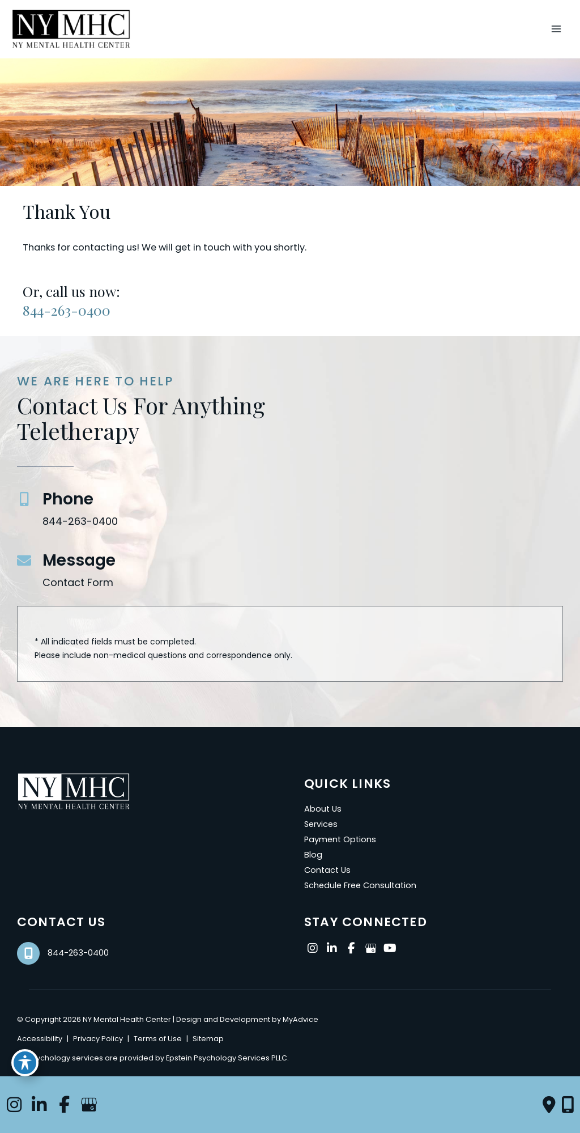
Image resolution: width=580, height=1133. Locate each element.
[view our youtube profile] (389, 948)
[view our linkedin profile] (331, 948)
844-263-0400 (66, 309)
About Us (323, 808)
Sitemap (208, 1038)
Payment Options (340, 839)
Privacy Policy (98, 1038)
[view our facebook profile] (351, 948)
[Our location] (567, 1104)
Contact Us (327, 870)
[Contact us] (549, 1104)
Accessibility (39, 1038)
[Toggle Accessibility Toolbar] (25, 1062)
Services (321, 824)
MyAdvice (299, 1019)
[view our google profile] (370, 948)
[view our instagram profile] (312, 948)
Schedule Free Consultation (360, 885)
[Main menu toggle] (556, 29)
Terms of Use (158, 1038)
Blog (313, 854)
